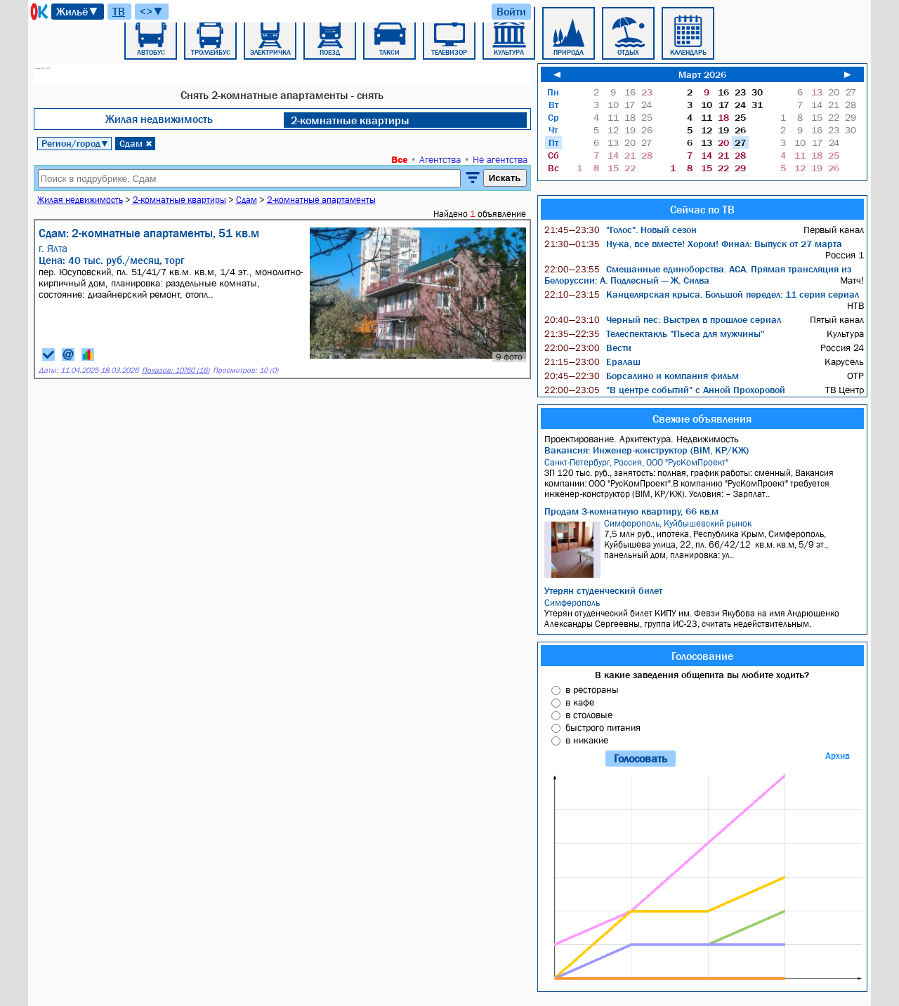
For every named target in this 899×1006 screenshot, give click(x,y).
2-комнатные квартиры (350, 120)
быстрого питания (603, 727)
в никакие (586, 740)
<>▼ (152, 11)
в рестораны (592, 689)
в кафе (579, 702)
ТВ (118, 11)
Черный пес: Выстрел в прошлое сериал (662, 319)
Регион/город (75, 143)
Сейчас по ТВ (702, 209)
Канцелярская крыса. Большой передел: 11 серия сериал (701, 294)
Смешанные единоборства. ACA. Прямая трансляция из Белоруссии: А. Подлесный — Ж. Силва (697, 274)
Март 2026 (702, 74)
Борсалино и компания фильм (641, 375)
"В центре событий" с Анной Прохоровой (664, 389)
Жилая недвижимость (159, 118)
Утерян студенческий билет (603, 590)
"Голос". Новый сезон (620, 229)
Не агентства (500, 159)
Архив (837, 755)
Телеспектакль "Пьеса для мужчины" (654, 333)
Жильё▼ (77, 11)
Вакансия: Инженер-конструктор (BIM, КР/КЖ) (646, 450)
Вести (587, 347)
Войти (511, 11)
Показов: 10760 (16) (175, 370)
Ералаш (592, 361)
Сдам (135, 143)
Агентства (440, 159)
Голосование (702, 655)
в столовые (588, 714)
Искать (505, 178)
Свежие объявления (702, 418)
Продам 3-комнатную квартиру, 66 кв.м (631, 511)
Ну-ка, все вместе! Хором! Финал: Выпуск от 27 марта (693, 243)
